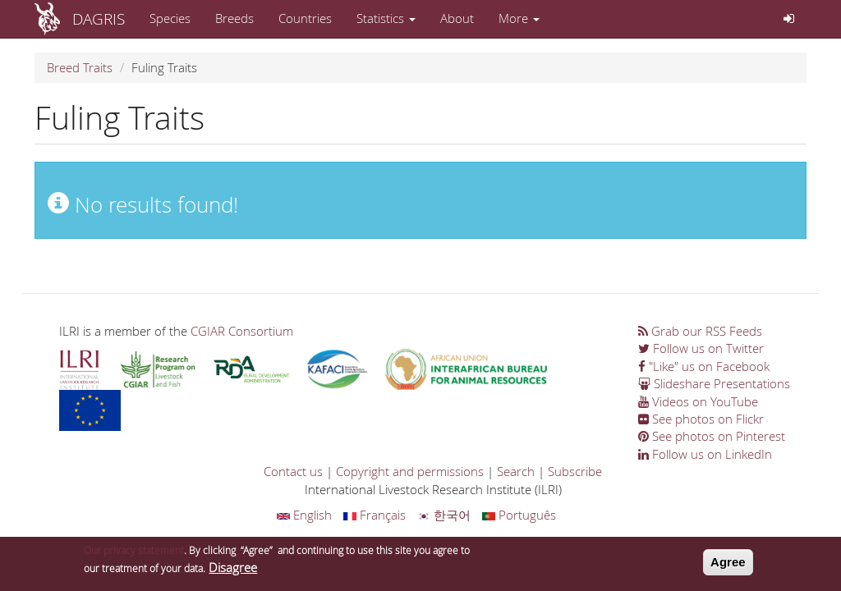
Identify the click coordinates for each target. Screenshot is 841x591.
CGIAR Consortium (242, 331)
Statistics (386, 18)
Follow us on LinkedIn (705, 454)
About (457, 18)
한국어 (444, 514)
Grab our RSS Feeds (700, 331)
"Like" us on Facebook (704, 366)
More (519, 18)
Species (170, 18)
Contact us (293, 471)
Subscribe (575, 471)
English (304, 514)
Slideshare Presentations (714, 383)
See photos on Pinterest (711, 436)
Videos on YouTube (698, 401)
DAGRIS (98, 18)
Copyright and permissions (410, 471)
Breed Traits (80, 67)
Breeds (234, 18)
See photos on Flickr (701, 418)
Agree (728, 565)
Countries (305, 18)
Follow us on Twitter (701, 348)
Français (374, 514)
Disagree (233, 570)
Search (516, 471)
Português (519, 514)
